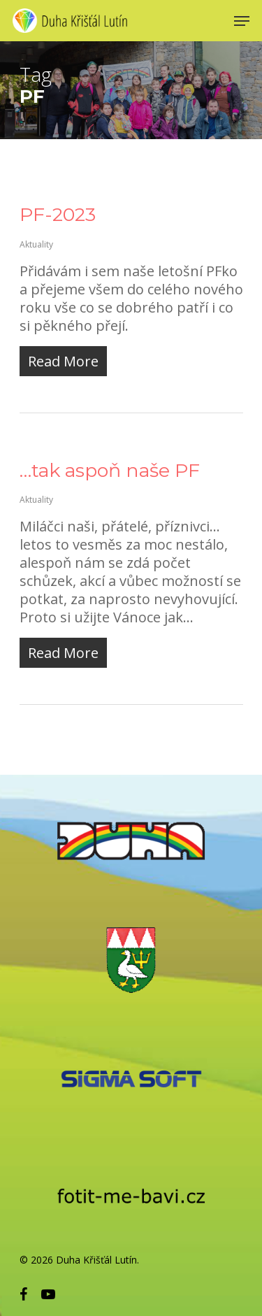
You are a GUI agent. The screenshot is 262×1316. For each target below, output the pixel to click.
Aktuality (36, 244)
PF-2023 (58, 214)
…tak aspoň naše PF (110, 470)
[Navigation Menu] (241, 21)
